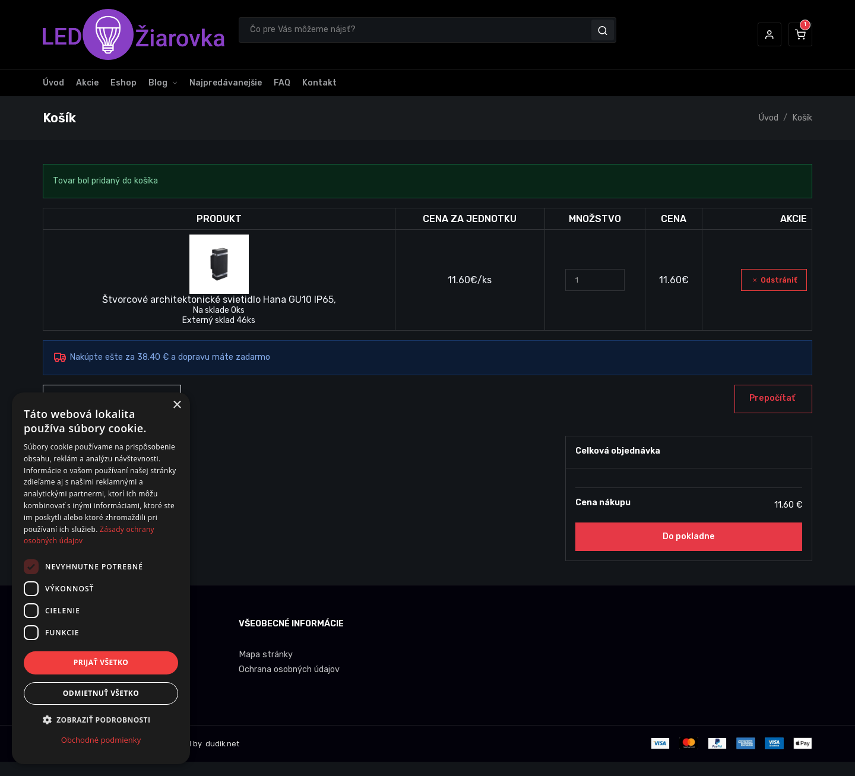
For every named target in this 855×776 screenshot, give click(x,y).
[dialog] (101, 578)
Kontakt (319, 83)
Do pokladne (689, 536)
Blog (157, 83)
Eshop (123, 83)
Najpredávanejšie (225, 83)
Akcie (87, 83)
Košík (802, 118)
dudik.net (221, 743)
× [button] (176, 405)
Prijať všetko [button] (101, 662)
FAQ (282, 83)
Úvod (53, 83)
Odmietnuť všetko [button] (101, 693)
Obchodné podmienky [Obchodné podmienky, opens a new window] (101, 739)
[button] (769, 34)
